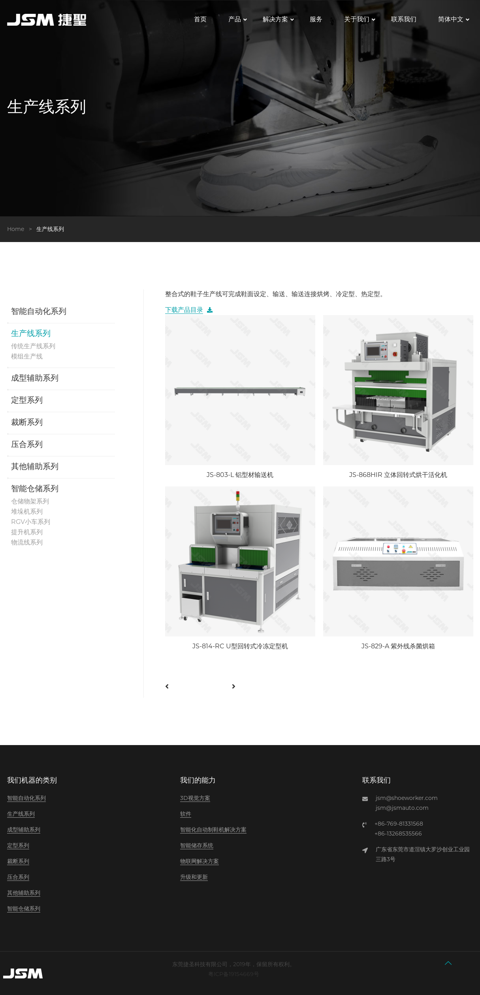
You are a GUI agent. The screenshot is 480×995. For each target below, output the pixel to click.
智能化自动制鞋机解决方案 (213, 829)
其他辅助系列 (34, 467)
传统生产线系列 (33, 346)
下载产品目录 (184, 310)
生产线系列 (31, 334)
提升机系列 (27, 532)
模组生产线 (27, 356)
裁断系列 (27, 423)
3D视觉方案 (195, 798)
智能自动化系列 (38, 312)
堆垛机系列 (27, 511)
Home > (21, 229)
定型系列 (27, 401)
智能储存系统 (196, 845)
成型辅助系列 (34, 379)
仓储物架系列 (30, 501)
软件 (185, 813)
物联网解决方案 (199, 861)
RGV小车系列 (30, 522)
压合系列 (27, 445)
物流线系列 (27, 542)
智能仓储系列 (34, 489)
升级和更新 (194, 876)
